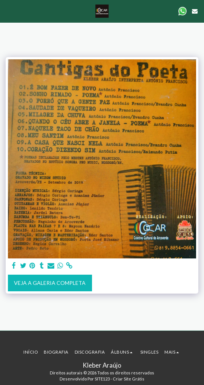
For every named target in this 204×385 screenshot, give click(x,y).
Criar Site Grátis (128, 378)
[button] (8, 11)
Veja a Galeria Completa (50, 283)
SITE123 (102, 378)
